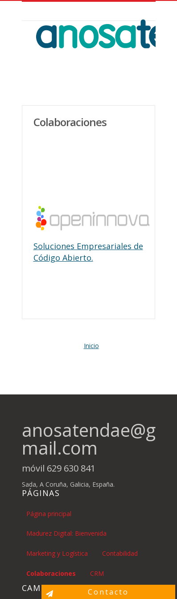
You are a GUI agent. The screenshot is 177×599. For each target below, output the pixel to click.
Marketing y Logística (57, 553)
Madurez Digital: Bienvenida (66, 533)
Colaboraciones (51, 573)
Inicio (91, 345)
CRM (97, 573)
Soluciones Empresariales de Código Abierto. (88, 252)
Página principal (48, 513)
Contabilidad (120, 553)
